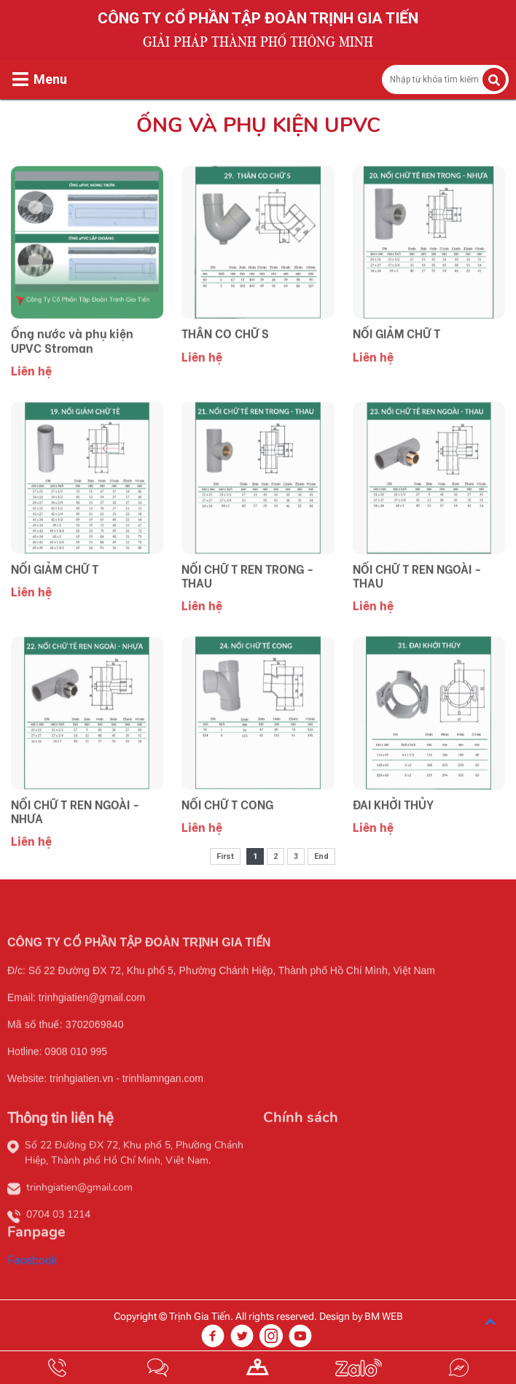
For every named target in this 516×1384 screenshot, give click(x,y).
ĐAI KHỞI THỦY (393, 840)
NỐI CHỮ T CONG (227, 840)
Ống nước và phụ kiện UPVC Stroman (72, 377)
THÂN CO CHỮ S (225, 370)
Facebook (32, 1298)
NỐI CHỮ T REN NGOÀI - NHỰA (75, 847)
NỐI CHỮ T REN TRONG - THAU (247, 612)
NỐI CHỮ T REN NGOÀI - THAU (417, 612)
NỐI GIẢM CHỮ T (396, 370)
